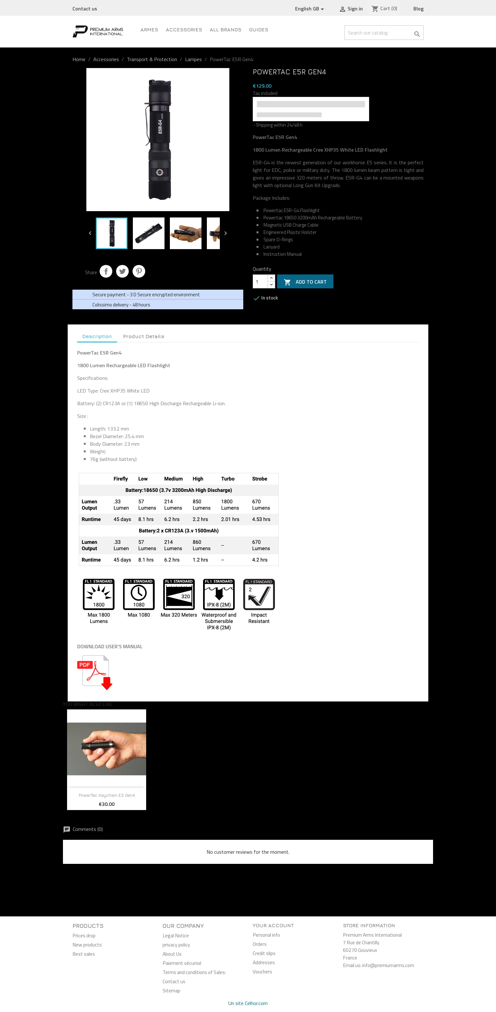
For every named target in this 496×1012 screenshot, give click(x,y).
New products (87, 944)
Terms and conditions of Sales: (194, 972)
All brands (225, 29)
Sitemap (171, 990)
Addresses (264, 962)
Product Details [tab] (143, 336)
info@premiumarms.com (388, 965)
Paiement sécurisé (182, 963)
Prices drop (84, 935)
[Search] (384, 32)
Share (106, 271)
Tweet (122, 271)
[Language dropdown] (310, 9)
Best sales (83, 954)
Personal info (266, 935)
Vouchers (262, 971)
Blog (418, 8)
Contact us (84, 8)
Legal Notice (176, 935)
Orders (260, 944)
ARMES (149, 29)
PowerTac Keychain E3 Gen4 (107, 795)
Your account (273, 925)
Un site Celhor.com (248, 1003)
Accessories (184, 29)
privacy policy (176, 944)
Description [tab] (97, 336)
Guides (258, 29)
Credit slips (264, 953)
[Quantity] (260, 281)
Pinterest (139, 271)
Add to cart (305, 282)
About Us (172, 954)
